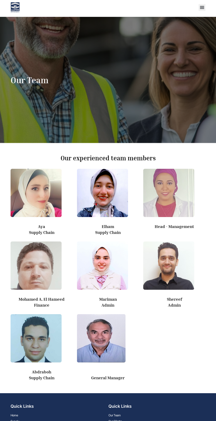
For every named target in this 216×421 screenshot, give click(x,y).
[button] (201, 7)
